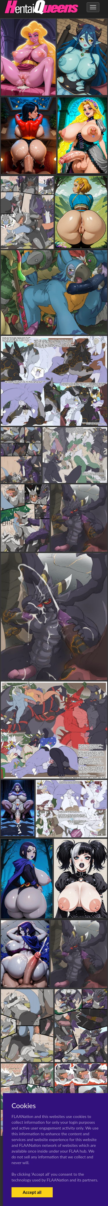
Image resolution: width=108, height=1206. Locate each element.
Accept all (32, 1192)
